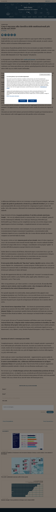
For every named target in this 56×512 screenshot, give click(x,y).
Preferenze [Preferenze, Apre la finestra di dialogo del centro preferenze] (22, 100)
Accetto (32, 100)
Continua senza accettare (45, 74)
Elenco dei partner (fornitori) (13, 96)
